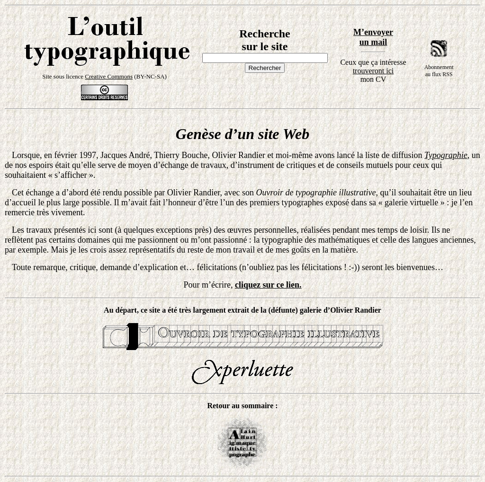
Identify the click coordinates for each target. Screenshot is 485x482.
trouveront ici (373, 71)
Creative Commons (109, 76)
